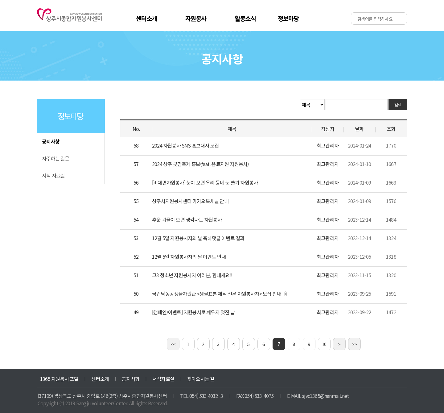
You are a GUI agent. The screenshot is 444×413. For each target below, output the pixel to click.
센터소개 (146, 18)
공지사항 (51, 141)
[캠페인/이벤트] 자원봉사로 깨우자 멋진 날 (193, 312)
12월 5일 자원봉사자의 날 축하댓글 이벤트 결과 (198, 238)
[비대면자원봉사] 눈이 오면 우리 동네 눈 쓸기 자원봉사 (205, 182)
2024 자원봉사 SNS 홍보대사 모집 (185, 145)
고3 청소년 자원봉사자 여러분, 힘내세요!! (192, 275)
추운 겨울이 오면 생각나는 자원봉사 (187, 219)
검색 (398, 105)
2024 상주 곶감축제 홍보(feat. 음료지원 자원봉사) (200, 164)
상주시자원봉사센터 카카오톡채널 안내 (190, 201)
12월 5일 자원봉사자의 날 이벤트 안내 (189, 256)
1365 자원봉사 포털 (59, 378)
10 (324, 344)
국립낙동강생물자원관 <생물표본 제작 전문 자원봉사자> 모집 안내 (216, 293)
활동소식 (245, 18)
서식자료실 (163, 378)
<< (173, 344)
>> (354, 344)
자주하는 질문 (55, 158)
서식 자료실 (53, 175)
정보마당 (288, 18)
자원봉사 (196, 18)
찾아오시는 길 (200, 378)
